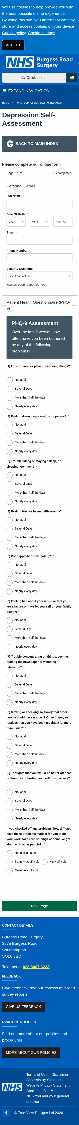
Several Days (23, 388)
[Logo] (39, 62)
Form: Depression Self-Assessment (39, 102)
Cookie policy (14, 33)
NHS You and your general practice (47, 1099)
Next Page (39, 906)
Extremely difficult (26, 870)
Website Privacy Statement (48, 1085)
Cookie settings (41, 33)
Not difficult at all (25, 853)
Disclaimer (60, 1075)
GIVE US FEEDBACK (23, 1007)
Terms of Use (37, 1075)
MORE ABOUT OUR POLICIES (31, 1053)
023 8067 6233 (36, 967)
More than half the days (30, 397)
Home (5, 102)
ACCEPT (13, 45)
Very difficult (58, 861)
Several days (23, 483)
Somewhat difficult (27, 861)
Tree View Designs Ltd (36, 1113)
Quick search (34, 78)
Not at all (20, 379)
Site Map (50, 1091)
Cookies (32, 1091)
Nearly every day (26, 406)
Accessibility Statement (44, 1080)
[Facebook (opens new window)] (6, 1113)
